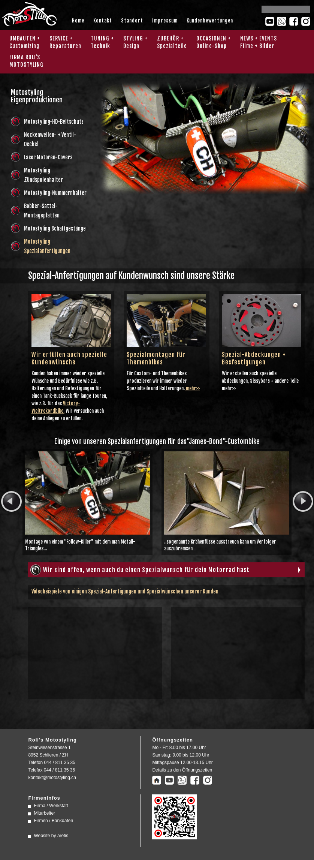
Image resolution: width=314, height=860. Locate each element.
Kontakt (102, 21)
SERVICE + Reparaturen (65, 42)
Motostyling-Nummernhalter (55, 193)
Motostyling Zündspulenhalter (43, 175)
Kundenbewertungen (210, 21)
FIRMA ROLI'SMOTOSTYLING (26, 61)
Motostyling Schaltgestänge (55, 228)
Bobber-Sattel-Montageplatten (42, 211)
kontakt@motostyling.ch (52, 777)
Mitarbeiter (44, 813)
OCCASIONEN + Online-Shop (213, 42)
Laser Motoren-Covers (48, 157)
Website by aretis (51, 835)
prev (11, 501)
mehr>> (192, 388)
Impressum (165, 21)
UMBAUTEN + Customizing (24, 42)
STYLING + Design (135, 42)
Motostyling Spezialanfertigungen (47, 246)
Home (78, 21)
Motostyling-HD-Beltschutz (54, 121)
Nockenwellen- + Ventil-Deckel (50, 139)
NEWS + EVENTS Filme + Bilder (258, 42)
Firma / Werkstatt (51, 805)
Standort (132, 21)
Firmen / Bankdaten (53, 820)
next (303, 501)
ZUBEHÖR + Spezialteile (172, 42)
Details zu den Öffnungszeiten (182, 770)
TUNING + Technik (102, 42)
